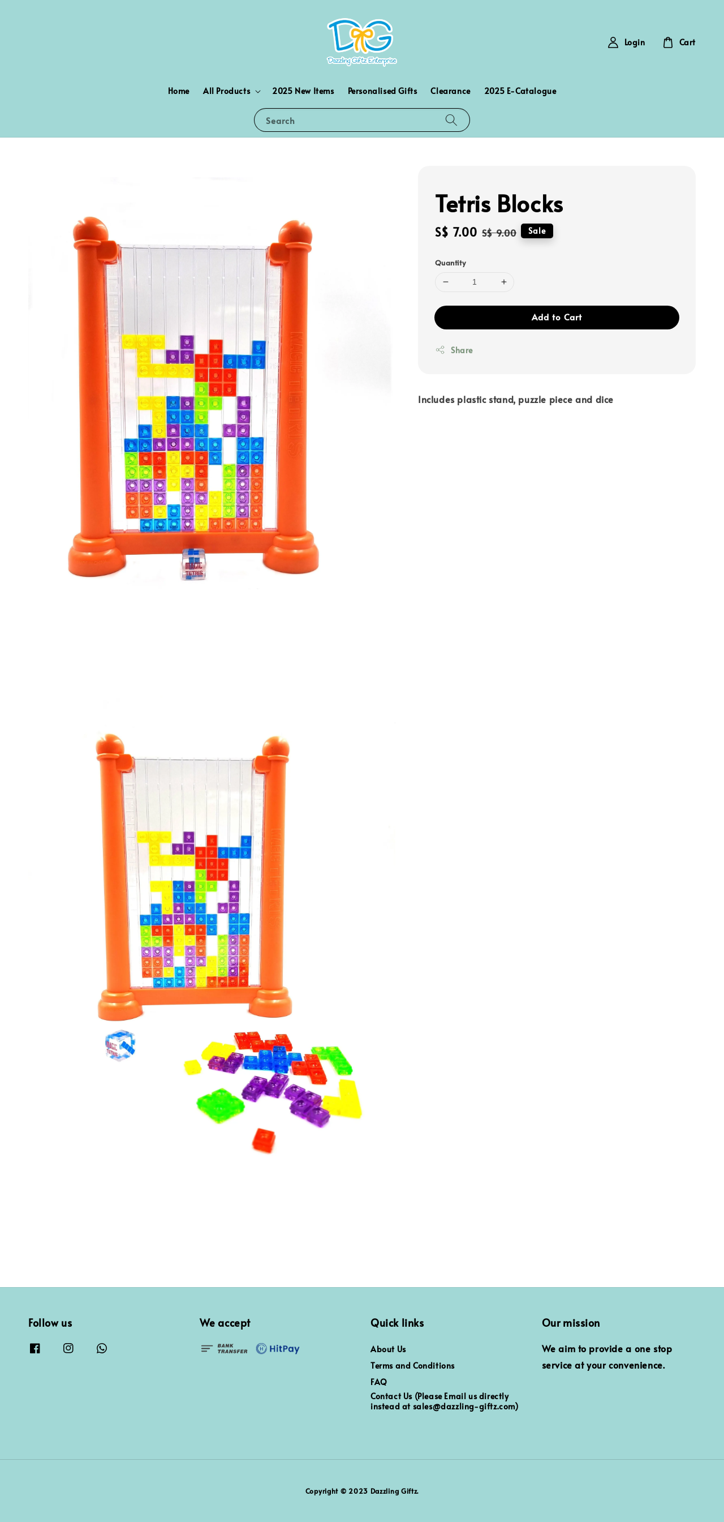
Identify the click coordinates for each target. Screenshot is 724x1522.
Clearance (450, 90)
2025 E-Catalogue (520, 90)
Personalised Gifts (382, 90)
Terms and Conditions (412, 1365)
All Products (226, 91)
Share (454, 350)
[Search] (451, 120)
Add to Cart (557, 317)
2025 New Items (303, 90)
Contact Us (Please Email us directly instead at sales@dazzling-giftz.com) (444, 1401)
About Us (388, 1349)
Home (178, 90)
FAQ (378, 1382)
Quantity (450, 263)
